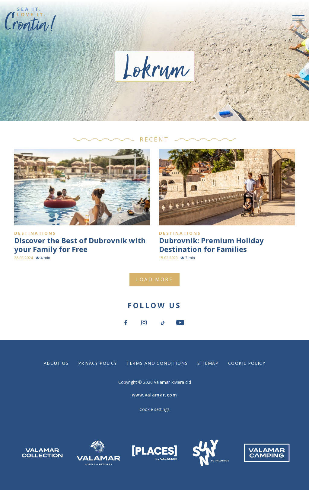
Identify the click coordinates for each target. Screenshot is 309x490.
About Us (56, 363)
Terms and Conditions (157, 363)
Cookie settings (154, 409)
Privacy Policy (97, 363)
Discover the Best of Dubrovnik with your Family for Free (80, 244)
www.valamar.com (154, 395)
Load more (154, 279)
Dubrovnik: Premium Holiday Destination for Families (211, 244)
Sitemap (207, 363)
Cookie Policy (246, 363)
